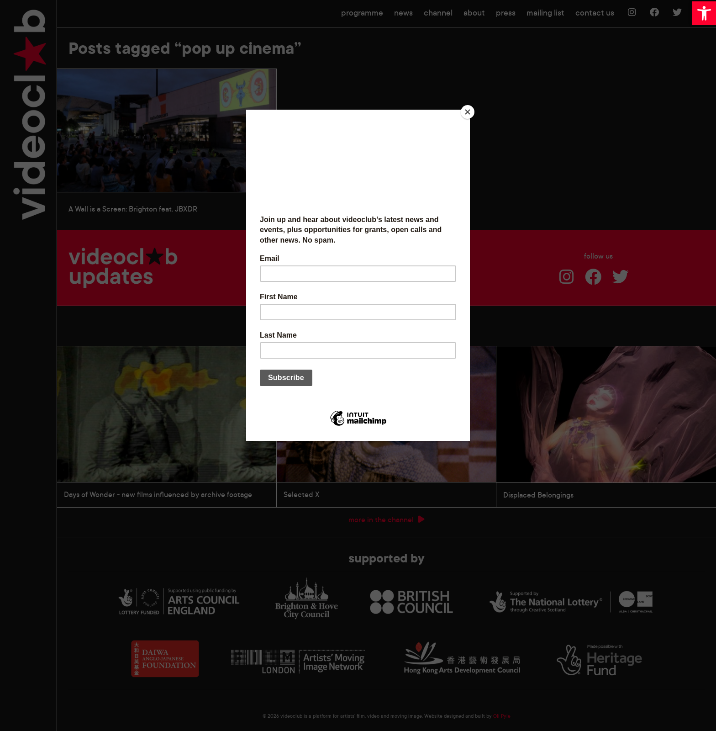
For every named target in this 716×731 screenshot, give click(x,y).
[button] (704, 13)
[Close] (467, 112)
